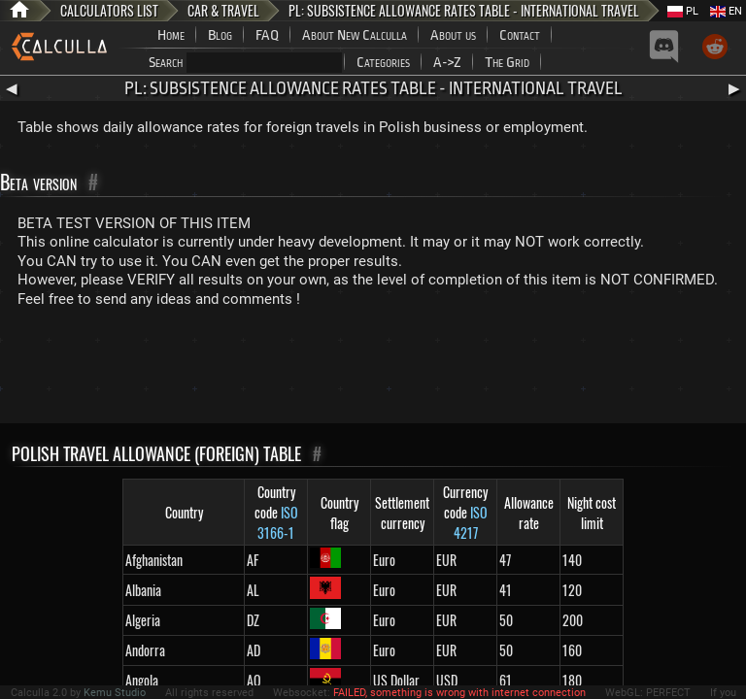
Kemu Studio (115, 692)
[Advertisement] (373, 370)
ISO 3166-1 (277, 522)
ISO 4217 (471, 522)
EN (726, 11)
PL (682, 11)
